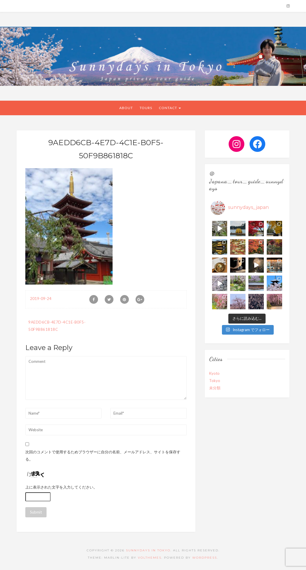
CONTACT (170, 108)
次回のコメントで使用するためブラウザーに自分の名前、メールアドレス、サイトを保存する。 (102, 455)
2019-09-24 (40, 298)
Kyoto (214, 373)
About (126, 108)
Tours (146, 108)
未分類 (214, 388)
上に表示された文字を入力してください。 (61, 487)
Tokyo (214, 380)
